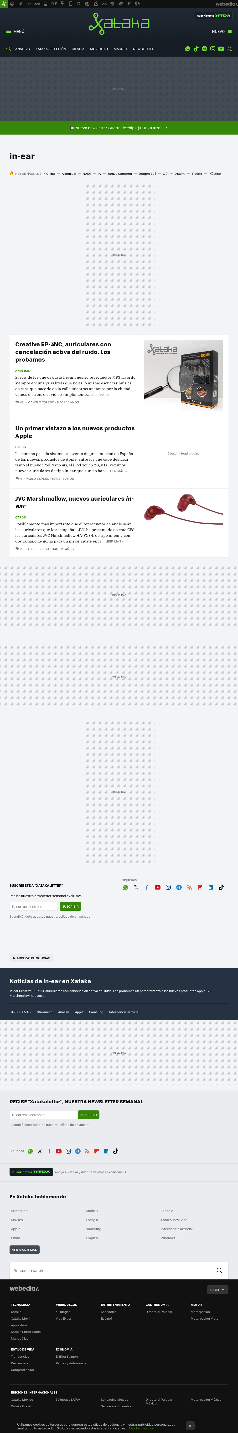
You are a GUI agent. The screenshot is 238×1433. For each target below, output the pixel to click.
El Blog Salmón (67, 1356)
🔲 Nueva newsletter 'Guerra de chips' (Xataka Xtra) (116, 128)
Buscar (219, 1270)
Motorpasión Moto (204, 1318)
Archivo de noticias (33, 958)
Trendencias (20, 1356)
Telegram (204, 49)
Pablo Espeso (37, 478)
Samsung (96, 1012)
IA (99, 173)
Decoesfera (19, 1363)
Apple (79, 1012)
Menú (18, 31)
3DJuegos (63, 1311)
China (50, 173)
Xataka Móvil (20, 1318)
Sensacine (109, 1311)
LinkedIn (211, 886)
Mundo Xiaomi (21, 1338)
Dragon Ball (147, 173)
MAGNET (120, 48)
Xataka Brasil (21, 1406)
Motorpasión (200, 1311)
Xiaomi (180, 173)
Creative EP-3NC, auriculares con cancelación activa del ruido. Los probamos (63, 351)
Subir (214, 1289)
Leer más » (100, 394)
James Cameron (120, 173)
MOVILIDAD (99, 48)
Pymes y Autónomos (71, 1363)
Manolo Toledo (40, 402)
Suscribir (70, 906)
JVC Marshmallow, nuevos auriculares (74, 502)
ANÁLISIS (22, 48)
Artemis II (69, 173)
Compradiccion (22, 1369)
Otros (20, 447)
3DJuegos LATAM (68, 1399)
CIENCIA (78, 48)
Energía (92, 1219)
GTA (165, 173)
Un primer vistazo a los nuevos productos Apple (75, 431)
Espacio (167, 1210)
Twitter (229, 49)
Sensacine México (114, 1399)
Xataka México (22, 1399)
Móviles (17, 1219)
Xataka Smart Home (26, 1331)
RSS (189, 886)
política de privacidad (74, 916)
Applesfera (19, 1325)
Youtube (221, 49)
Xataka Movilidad (174, 1219)
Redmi (197, 173)
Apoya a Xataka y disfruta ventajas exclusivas (89, 1172)
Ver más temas (24, 1249)
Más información (141, 1428)
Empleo (92, 1237)
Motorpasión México (206, 1399)
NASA (87, 173)
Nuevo (218, 31)
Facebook (147, 886)
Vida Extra (63, 1318)
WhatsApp (188, 49)
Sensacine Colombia (116, 1406)
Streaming (44, 1012)
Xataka (119, 24)
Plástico (215, 173)
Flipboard (200, 886)
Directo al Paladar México (159, 1401)
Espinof (106, 1318)
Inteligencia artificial (124, 1012)
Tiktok (196, 49)
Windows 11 (170, 1237)
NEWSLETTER (143, 48)
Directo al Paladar (159, 1311)
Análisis (22, 371)
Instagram (213, 49)
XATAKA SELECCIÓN (51, 48)
